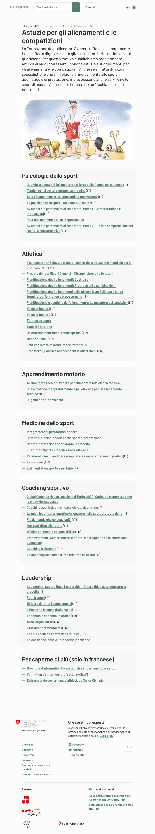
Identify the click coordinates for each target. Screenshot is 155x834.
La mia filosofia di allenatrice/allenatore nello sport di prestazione (74, 513)
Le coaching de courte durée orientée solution (60, 555)
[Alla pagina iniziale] (19, 7)
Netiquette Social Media (36, 774)
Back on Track (37, 339)
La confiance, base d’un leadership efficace (58, 640)
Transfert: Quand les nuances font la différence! (62, 351)
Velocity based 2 (39, 315)
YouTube (75, 749)
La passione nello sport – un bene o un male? (59, 203)
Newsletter (77, 754)
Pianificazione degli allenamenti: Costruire (57, 279)
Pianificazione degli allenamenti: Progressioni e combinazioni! (71, 285)
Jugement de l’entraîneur (45, 400)
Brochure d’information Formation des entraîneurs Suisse (69, 668)
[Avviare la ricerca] (76, 7)
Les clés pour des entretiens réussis (53, 634)
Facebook (76, 744)
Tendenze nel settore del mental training (56, 190)
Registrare (28, 754)
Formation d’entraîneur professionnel (54, 674)
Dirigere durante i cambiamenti (49, 603)
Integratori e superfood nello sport (52, 432)
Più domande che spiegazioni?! (49, 519)
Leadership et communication (49, 616)
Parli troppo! (36, 597)
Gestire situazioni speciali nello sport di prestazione (64, 438)
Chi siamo (27, 744)
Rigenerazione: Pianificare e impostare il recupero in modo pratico (75, 456)
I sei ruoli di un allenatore (45, 525)
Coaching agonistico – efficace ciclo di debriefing (62, 507)
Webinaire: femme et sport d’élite (51, 532)
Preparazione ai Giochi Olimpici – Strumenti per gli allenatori (70, 273)
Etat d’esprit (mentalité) (44, 628)
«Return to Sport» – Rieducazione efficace (57, 450)
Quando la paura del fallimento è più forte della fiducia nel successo (75, 184)
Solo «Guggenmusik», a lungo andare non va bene (62, 196)
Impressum (28, 760)
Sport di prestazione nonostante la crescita (58, 444)
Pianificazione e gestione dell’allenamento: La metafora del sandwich (77, 302)
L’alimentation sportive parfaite (50, 468)
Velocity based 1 (38, 308)
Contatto (27, 749)
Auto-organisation (40, 622)
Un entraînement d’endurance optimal (54, 333)
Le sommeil (35, 462)
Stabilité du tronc (39, 327)
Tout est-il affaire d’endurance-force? (54, 345)
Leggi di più (106, 735)
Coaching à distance (41, 549)
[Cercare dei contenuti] (52, 7)
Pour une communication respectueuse (55, 220)
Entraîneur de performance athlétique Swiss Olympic (65, 680)
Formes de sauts (39, 320)
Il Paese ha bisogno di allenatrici (50, 610)
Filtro (90, 7)
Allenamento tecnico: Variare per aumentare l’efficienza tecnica (73, 383)
